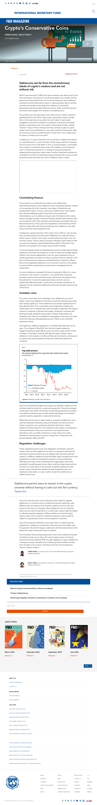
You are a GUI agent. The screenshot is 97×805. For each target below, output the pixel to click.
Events (42, 791)
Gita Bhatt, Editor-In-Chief (17, 708)
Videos (59, 774)
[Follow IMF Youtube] (20, 3)
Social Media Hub (63, 784)
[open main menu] (93, 4)
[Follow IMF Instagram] (14, 3)
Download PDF (71, 74)
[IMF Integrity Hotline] (30, 3)
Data (59, 778)
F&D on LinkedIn (14, 699)
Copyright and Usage (64, 791)
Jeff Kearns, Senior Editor (17, 720)
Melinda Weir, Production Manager (20, 746)
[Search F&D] (45, 606)
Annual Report (62, 788)
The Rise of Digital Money (19, 593)
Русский (89, 788)
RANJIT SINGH (25, 34)
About (42, 774)
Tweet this (20, 491)
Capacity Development (46, 784)
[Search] (93, 11)
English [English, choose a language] (15, 68)
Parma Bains (11, 34)
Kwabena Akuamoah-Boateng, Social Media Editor (25, 762)
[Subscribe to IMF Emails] (26, 3)
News (41, 788)
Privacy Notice (78, 774)
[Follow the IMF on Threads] (17, 3)
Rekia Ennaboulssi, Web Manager (19, 750)
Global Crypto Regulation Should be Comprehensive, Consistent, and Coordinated (38, 598)
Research (43, 778)
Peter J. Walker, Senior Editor (18, 724)
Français (89, 781)
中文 (88, 778)
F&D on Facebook (14, 695)
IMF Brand (77, 791)
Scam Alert (77, 788)
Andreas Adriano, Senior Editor (19, 716)
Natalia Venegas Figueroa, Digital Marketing (23, 758)
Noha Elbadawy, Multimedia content (20, 742)
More (87, 665)
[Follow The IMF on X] (6, 3)
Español (89, 791)
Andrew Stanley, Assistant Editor (19, 729)
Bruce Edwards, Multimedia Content (20, 733)
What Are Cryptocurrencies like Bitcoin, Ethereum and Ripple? (31, 588)
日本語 (88, 784)
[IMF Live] (35, 3)
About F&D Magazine (15, 681)
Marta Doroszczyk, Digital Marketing (20, 754)
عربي (88, 774)
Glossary (77, 784)
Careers (76, 781)
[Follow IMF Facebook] (8, 3)
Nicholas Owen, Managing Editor (19, 712)
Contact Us (12, 685)
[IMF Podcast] (23, 3)
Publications (61, 781)
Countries (43, 781)
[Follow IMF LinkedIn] (11, 3)
